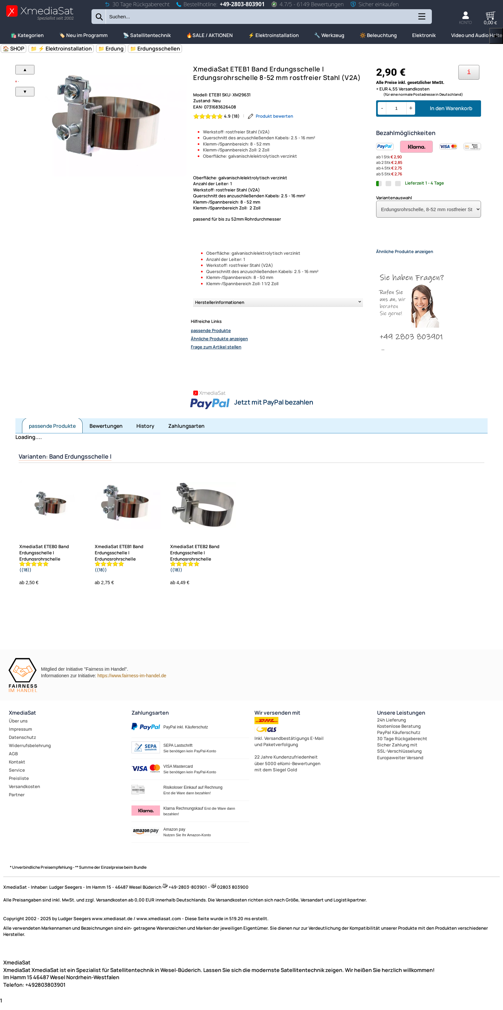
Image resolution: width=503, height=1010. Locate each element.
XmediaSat (22, 718)
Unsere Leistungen (401, 718)
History (145, 431)
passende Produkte (211, 330)
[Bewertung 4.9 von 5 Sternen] (216, 116)
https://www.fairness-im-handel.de (131, 681)
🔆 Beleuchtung (378, 35)
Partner (17, 800)
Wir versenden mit (277, 718)
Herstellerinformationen (219, 302)
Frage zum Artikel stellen (216, 347)
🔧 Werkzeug (329, 35)
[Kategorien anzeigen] (421, 19)
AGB (13, 759)
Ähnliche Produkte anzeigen (219, 339)
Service (17, 776)
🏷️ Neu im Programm (83, 35)
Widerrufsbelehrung (30, 751)
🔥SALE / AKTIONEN (209, 35)
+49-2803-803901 (242, 4)
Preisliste (19, 784)
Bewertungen (106, 431)
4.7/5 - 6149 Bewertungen (307, 4)
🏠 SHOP (13, 48)
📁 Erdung (111, 48)
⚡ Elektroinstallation (273, 35)
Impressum (20, 735)
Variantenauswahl (394, 198)
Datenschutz (22, 743)
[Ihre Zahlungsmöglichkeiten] (468, 72)
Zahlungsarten (186, 431)
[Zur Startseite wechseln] (39, 20)
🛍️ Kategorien (27, 35)
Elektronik (424, 35)
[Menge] (396, 108)
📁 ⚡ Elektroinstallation (61, 48)
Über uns (18, 726)
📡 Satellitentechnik (147, 35)
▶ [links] (496, 35)
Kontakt (17, 767)
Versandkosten (24, 792)
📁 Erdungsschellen (155, 48)
